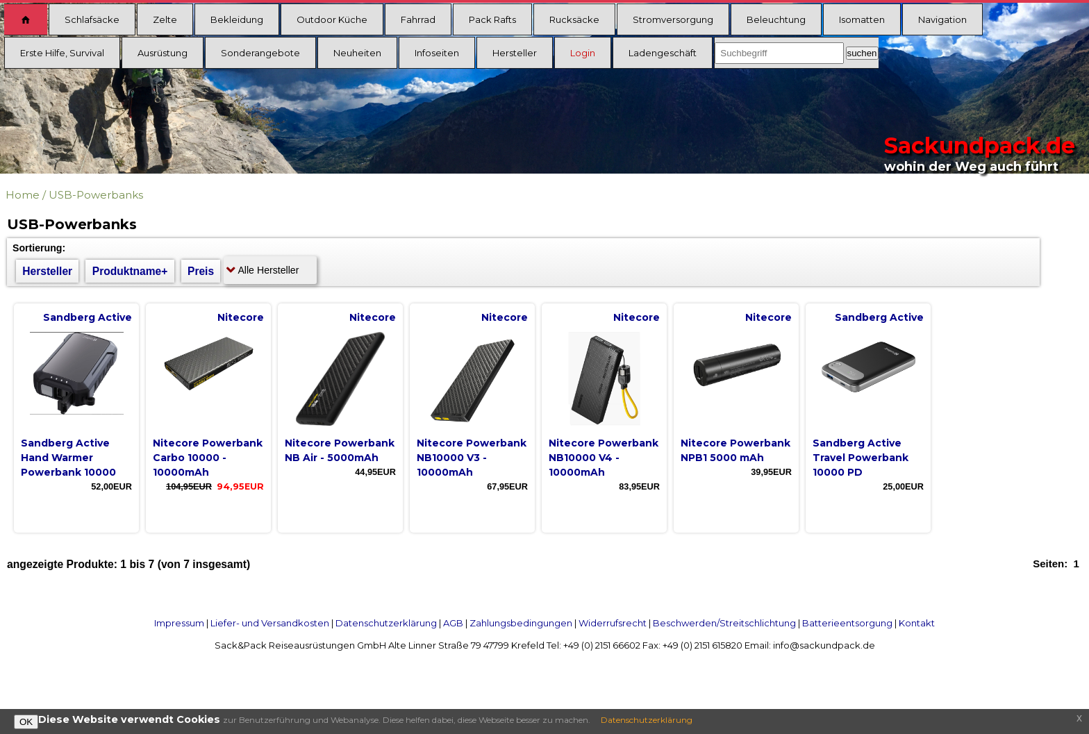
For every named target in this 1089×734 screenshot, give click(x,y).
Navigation (942, 19)
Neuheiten (357, 52)
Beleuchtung (776, 19)
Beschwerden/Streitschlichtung (724, 622)
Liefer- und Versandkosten (269, 622)
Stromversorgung (673, 19)
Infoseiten (437, 52)
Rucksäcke (574, 19)
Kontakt (917, 622)
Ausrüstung (163, 52)
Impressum (179, 622)
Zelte (165, 19)
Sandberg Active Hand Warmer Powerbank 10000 (68, 457)
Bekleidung (236, 19)
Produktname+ (130, 271)
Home (23, 194)
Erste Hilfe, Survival (62, 52)
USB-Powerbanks (96, 194)
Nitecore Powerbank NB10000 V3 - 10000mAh (471, 457)
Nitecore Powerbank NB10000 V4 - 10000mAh (603, 457)
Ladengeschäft (663, 52)
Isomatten (862, 19)
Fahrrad (418, 19)
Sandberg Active (87, 317)
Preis (201, 271)
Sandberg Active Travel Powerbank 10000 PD (860, 457)
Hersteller (514, 52)
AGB (453, 622)
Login (582, 52)
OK (26, 722)
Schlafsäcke (92, 19)
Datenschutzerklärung (386, 622)
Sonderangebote (260, 52)
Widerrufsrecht (613, 622)
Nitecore (240, 317)
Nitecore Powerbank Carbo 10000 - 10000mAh (208, 457)
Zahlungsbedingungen (520, 622)
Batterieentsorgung (847, 622)
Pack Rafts (492, 19)
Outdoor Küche (332, 19)
